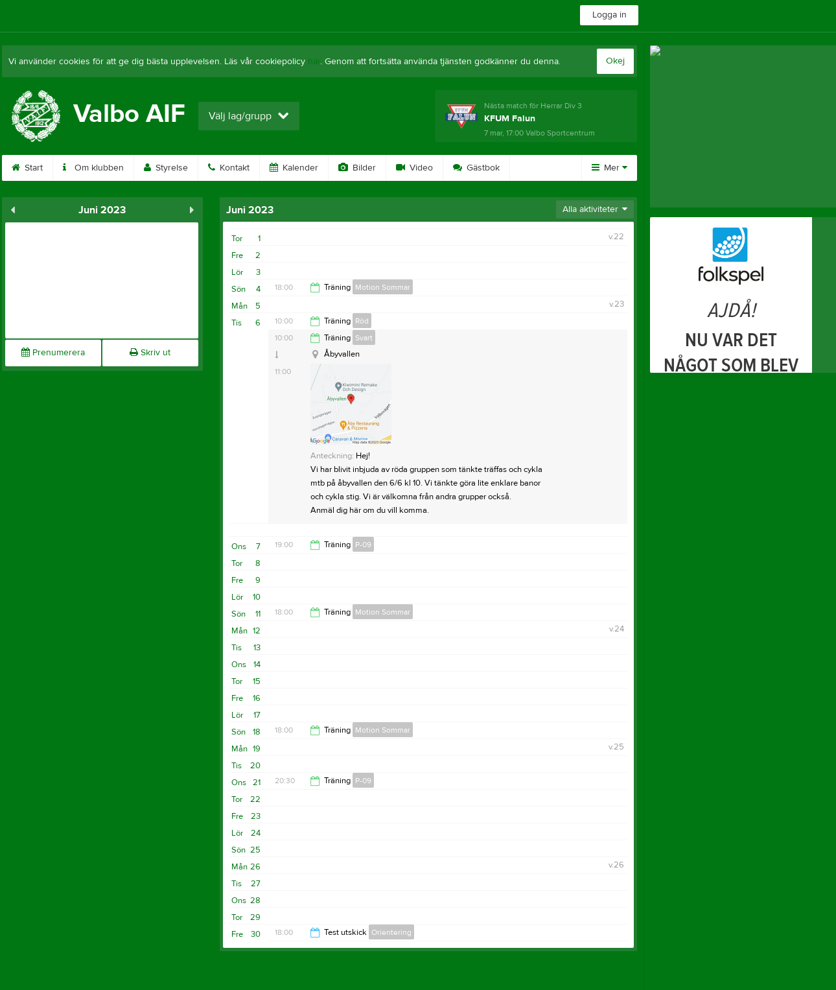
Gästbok (476, 168)
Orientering (391, 932)
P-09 (363, 544)
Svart (364, 338)
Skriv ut (150, 353)
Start (27, 168)
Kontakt (229, 168)
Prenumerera (53, 353)
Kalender (294, 168)
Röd (362, 321)
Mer (609, 168)
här (314, 61)
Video (414, 168)
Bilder (357, 168)
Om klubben (93, 168)
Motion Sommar (382, 287)
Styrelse (166, 168)
